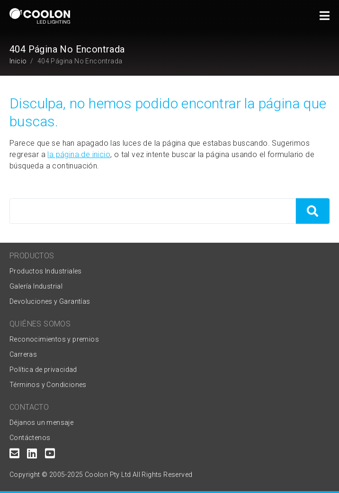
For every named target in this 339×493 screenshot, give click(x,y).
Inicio (18, 61)
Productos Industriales (45, 271)
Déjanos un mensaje (41, 422)
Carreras (23, 354)
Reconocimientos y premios (54, 339)
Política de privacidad (43, 369)
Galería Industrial (35, 286)
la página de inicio (78, 154)
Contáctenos (29, 437)
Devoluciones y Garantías (49, 301)
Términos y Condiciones (48, 384)
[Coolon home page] (39, 16)
